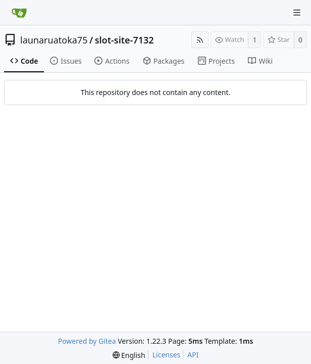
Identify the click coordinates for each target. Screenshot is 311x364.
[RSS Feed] (200, 39)
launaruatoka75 (53, 40)
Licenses (166, 354)
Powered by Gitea (87, 341)
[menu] (129, 355)
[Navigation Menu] (297, 13)
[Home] (19, 13)
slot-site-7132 (124, 40)
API (192, 354)
